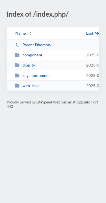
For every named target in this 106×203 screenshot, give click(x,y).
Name (20, 33)
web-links (27, 85)
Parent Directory (33, 44)
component (28, 54)
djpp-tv (25, 65)
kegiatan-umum (32, 75)
